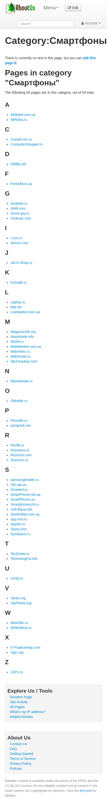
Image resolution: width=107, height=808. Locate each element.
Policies (16, 769)
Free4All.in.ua (21, 184)
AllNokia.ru (18, 120)
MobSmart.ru (20, 356)
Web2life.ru (19, 623)
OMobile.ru (18, 401)
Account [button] (91, 23)
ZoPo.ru (16, 672)
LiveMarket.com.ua (25, 312)
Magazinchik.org (23, 332)
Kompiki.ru (18, 282)
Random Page (21, 697)
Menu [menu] (51, 7)
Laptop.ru (17, 302)
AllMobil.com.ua (22, 115)
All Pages (17, 707)
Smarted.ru (18, 490)
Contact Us (18, 744)
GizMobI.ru (18, 203)
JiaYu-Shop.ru (21, 263)
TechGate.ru (19, 554)
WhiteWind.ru (20, 628)
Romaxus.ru (19, 450)
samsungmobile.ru (24, 480)
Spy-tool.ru (18, 519)
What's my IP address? (27, 712)
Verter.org (18, 598)
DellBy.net (18, 164)
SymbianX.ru (20, 534)
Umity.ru (16, 578)
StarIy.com (18, 529)
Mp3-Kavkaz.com (23, 361)
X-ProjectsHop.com (25, 647)
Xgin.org (16, 652)
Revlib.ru (17, 445)
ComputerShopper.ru (26, 144)
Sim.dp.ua (18, 485)
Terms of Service (23, 759)
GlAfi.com (18, 208)
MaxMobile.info (22, 337)
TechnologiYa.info (23, 559)
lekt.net (16, 307)
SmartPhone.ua (22, 499)
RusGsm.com (20, 455)
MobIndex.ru (20, 351)
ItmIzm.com (19, 243)
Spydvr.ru (17, 524)
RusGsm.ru (19, 460)
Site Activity (19, 702)
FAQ (13, 749)
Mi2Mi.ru (17, 342)
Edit (73, 8)
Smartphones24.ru (24, 504)
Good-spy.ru (19, 213)
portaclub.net (20, 425)
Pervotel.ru (18, 420)
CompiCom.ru (21, 139)
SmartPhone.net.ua (25, 494)
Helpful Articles (21, 717)
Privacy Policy (20, 764)
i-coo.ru (16, 238)
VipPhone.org (20, 603)
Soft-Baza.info (21, 509)
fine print (86, 790)
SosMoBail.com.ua (24, 514)
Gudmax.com (20, 218)
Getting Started (21, 754)
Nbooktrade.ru (21, 381)
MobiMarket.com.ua (25, 347)
